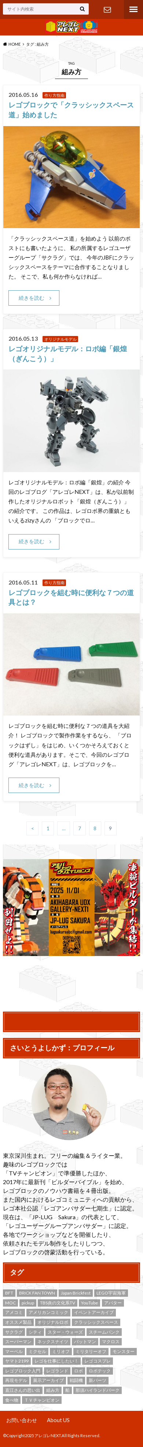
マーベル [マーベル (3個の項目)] (14, 1351)
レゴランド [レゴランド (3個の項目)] (57, 1371)
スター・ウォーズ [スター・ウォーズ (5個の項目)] (65, 1332)
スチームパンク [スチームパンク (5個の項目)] (104, 1332)
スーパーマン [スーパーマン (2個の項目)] (18, 1341)
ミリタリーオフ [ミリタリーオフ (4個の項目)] (91, 1351)
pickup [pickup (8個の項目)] (28, 1303)
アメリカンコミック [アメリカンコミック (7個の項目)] (48, 1312)
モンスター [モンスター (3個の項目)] (124, 1351)
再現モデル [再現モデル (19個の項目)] (16, 1380)
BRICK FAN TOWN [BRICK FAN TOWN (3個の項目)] (37, 1293)
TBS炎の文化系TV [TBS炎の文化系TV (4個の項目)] (57, 1303)
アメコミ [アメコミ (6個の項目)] (14, 1312)
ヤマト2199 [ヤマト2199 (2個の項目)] (17, 1361)
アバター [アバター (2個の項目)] (113, 1303)
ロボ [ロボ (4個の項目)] (78, 1371)
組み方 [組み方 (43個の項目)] (52, 1390)
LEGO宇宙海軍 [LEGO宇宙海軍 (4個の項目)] (111, 1293)
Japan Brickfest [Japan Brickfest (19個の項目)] (76, 1293)
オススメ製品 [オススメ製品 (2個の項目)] (18, 1322)
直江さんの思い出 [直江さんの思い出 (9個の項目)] (22, 1390)
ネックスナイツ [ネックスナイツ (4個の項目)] (52, 1341)
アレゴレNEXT (47, 1435)
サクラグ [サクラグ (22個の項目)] (14, 1332)
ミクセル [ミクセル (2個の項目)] (37, 1351)
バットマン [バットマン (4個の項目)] (85, 1341)
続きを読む (31, 298)
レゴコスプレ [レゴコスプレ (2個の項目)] (97, 1361)
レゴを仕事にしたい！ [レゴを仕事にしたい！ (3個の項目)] (56, 1361)
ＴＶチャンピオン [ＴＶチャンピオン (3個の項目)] (41, 1400)
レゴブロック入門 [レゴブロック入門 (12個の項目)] (22, 1371)
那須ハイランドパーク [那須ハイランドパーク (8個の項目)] (98, 1390)
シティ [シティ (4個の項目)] (35, 1332)
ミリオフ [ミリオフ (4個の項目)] (61, 1351)
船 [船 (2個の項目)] (67, 1390)
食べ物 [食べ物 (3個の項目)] (11, 1400)
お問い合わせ (107, 9)
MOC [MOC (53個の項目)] (10, 1303)
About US (58, 1420)
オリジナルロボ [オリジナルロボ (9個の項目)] (52, 1322)
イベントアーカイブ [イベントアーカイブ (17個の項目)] (94, 1312)
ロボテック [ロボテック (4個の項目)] (100, 1371)
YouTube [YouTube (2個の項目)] (89, 1303)
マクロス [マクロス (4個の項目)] (111, 1341)
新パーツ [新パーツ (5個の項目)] (97, 1380)
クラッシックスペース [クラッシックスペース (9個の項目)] (96, 1322)
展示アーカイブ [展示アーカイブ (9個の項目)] (48, 1380)
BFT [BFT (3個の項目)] (9, 1293)
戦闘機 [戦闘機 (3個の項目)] (76, 1380)
